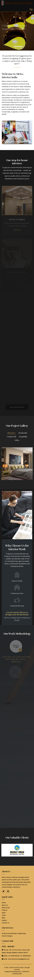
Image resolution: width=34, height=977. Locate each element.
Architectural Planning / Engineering (14, 933)
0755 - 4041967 (8, 947)
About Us (5, 905)
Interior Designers (17, 220)
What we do (6, 908)
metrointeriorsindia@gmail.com (18, 959)
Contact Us (5, 923)
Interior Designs (7, 936)
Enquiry (4, 920)
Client (4, 913)
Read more (17, 230)
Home (4, 902)
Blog (3, 918)
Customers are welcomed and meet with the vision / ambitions (15, 659)
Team (4, 915)
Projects (4, 910)
